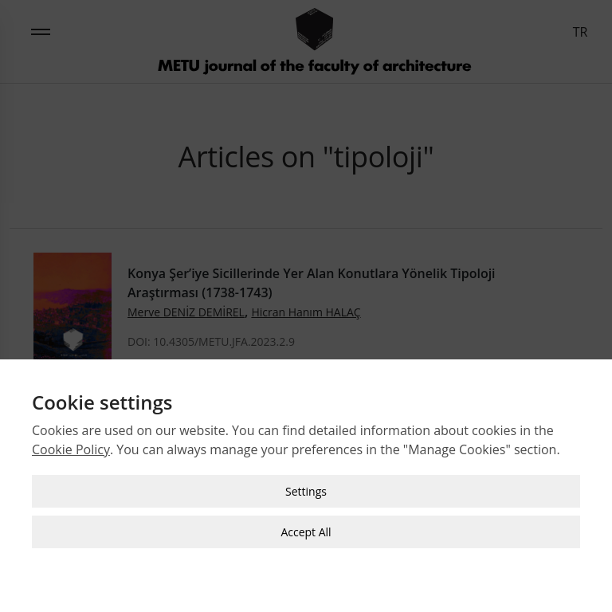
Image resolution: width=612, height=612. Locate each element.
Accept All (305, 531)
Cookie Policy (71, 448)
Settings (306, 490)
